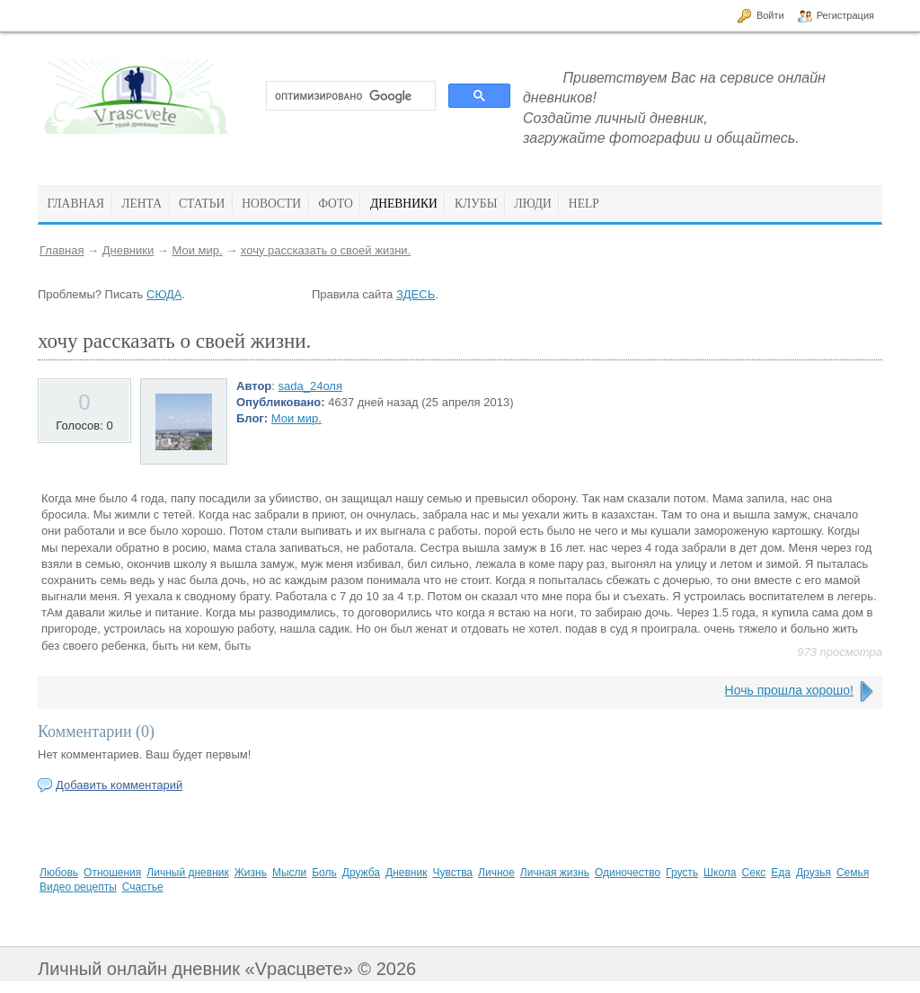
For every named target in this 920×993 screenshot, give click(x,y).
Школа (719, 872)
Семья (852, 872)
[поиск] (349, 96)
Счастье (143, 887)
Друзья (813, 872)
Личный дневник (187, 872)
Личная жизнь (554, 872)
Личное (496, 872)
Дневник (406, 872)
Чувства (452, 872)
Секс (754, 872)
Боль (324, 872)
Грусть (682, 872)
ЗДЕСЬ (415, 294)
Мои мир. (197, 250)
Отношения (112, 872)
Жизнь (250, 872)
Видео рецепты (78, 887)
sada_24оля (310, 386)
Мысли (289, 872)
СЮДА (163, 294)
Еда (781, 872)
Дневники (128, 250)
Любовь (59, 872)
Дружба (361, 872)
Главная (62, 250)
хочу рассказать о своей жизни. (326, 250)
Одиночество (627, 872)
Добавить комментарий (119, 785)
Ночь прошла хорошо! (789, 690)
